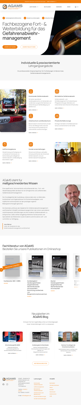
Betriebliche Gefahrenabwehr (38, 389)
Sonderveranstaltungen (40, 398)
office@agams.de (26, 395)
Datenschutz (53, 394)
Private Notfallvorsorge (40, 396)
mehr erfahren (51, 1)
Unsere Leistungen (10, 47)
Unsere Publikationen (29, 47)
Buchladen (47, 7)
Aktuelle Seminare (54, 385)
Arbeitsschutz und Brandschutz (38, 393)
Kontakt (52, 389)
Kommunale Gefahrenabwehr (38, 383)
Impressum (52, 392)
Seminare (59, 7)
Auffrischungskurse (39, 387)
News (68, 7)
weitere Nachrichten (40, 363)
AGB (51, 396)
